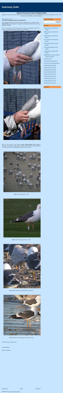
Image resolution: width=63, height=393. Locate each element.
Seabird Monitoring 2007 (50, 67)
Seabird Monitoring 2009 (50, 71)
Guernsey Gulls (10, 7)
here (31, 14)
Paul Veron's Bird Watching (50, 61)
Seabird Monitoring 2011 (50, 76)
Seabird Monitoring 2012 (50, 78)
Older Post (37, 388)
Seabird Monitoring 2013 (50, 80)
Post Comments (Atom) (14, 391)
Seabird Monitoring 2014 (50, 82)
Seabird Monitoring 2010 (50, 74)
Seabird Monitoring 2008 (50, 69)
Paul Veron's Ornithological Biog (52, 63)
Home (21, 388)
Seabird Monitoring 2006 (50, 65)
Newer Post (5, 388)
